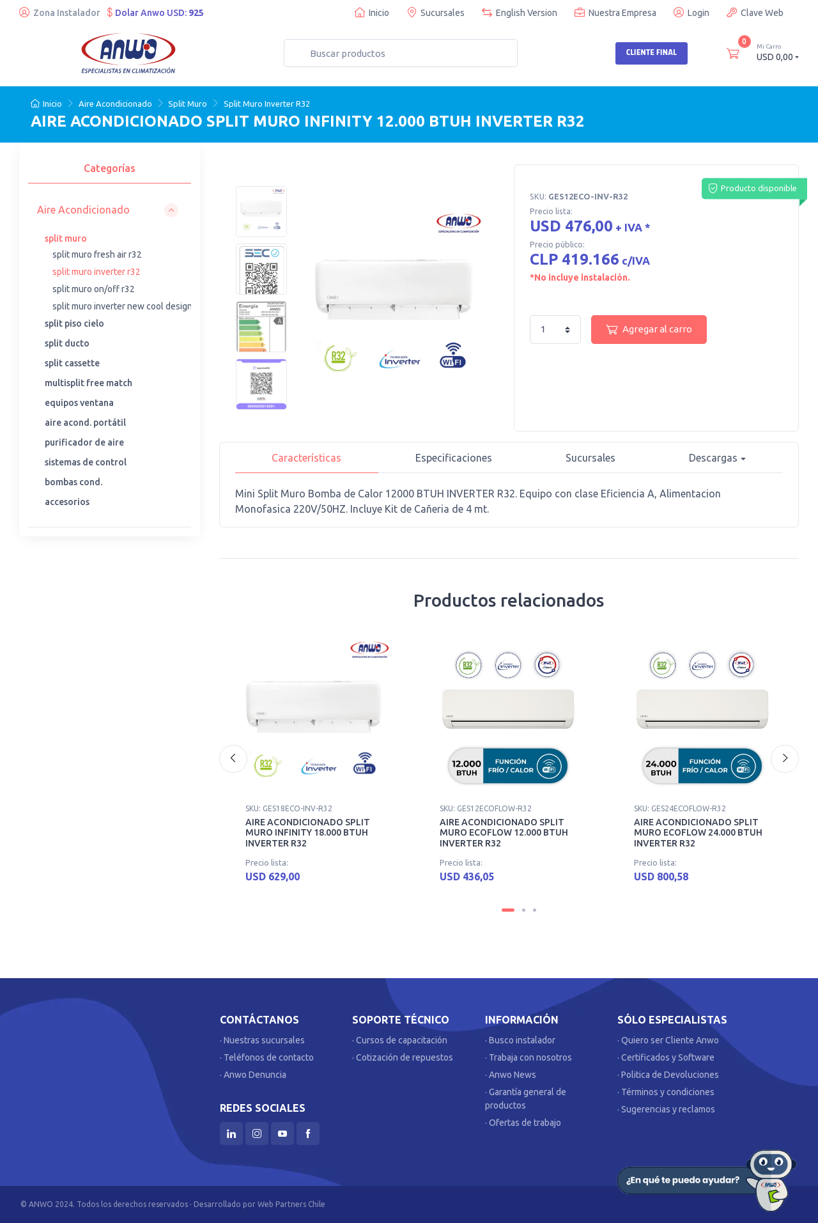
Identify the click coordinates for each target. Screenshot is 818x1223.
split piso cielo (74, 323)
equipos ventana (79, 403)
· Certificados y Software (665, 1057)
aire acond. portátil (85, 422)
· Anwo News (510, 1075)
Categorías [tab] (109, 168)
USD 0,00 (778, 52)
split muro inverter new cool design (122, 306)
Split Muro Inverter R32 (267, 103)
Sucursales (435, 12)
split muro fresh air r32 (97, 254)
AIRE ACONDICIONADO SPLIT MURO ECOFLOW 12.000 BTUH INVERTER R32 (504, 833)
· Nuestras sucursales (262, 1040)
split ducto (67, 343)
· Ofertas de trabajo (523, 1123)
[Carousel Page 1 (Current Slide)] (508, 910)
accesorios (67, 502)
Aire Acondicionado (115, 103)
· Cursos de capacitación (399, 1040)
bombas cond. (73, 482)
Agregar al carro (649, 329)
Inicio (372, 12)
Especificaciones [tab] (453, 457)
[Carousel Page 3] (534, 910)
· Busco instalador (520, 1040)
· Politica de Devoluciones (668, 1075)
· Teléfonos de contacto (267, 1057)
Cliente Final (651, 52)
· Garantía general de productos (525, 1098)
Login (691, 12)
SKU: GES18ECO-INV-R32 (288, 808)
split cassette (72, 363)
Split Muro (187, 103)
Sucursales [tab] (590, 457)
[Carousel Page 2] (523, 910)
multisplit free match (88, 383)
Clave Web (755, 12)
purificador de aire (84, 442)
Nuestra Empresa (615, 12)
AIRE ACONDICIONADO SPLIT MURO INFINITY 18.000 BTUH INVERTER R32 (307, 833)
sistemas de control (86, 462)
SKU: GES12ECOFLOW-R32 (486, 808)
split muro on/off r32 (93, 289)
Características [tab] (306, 457)
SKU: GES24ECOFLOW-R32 (680, 808)
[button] (107, 210)
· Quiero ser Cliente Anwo (668, 1040)
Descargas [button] (713, 457)
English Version (519, 12)
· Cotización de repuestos (402, 1057)
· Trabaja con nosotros (528, 1057)
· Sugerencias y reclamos (666, 1109)
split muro (66, 238)
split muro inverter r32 (96, 272)
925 (196, 13)
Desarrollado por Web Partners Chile (259, 1204)
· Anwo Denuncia (253, 1075)
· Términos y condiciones (665, 1092)
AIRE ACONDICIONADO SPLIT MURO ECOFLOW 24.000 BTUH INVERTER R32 (698, 833)
